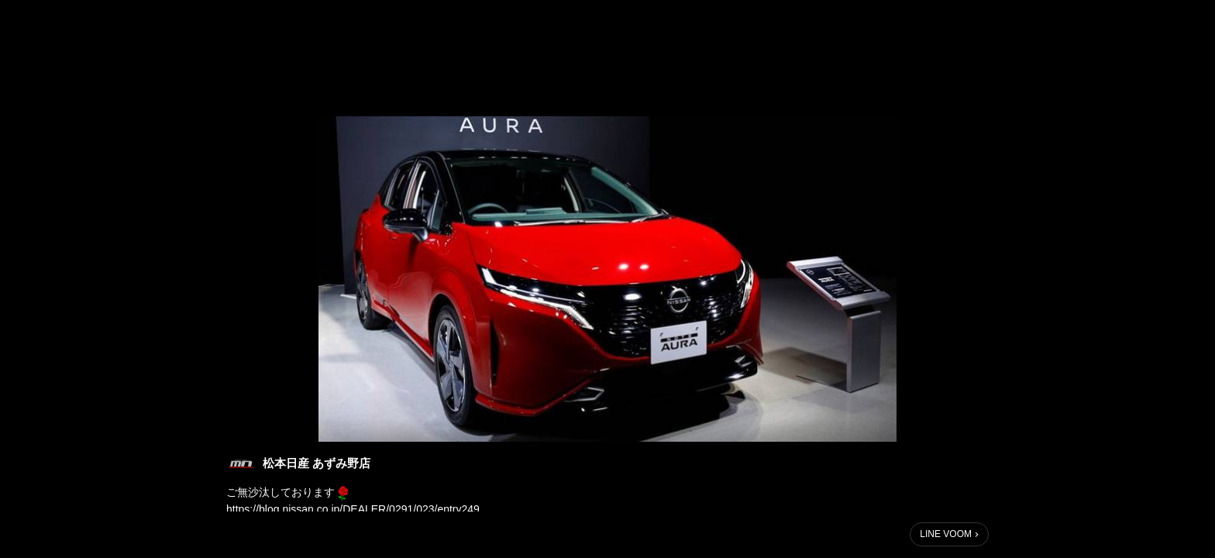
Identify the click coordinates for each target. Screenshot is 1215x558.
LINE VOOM (946, 534)
